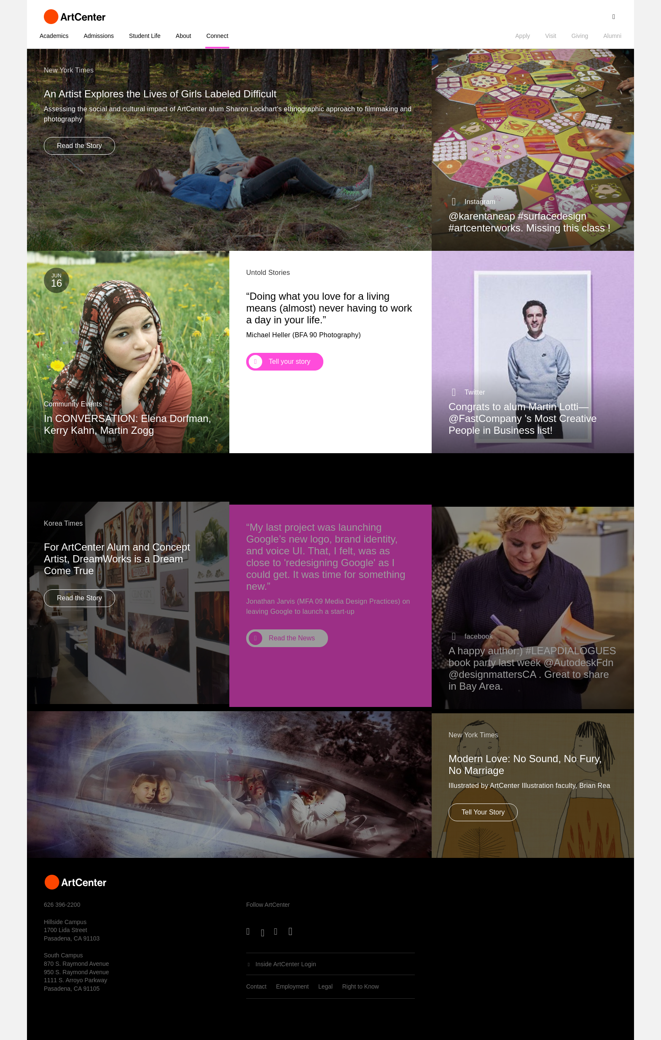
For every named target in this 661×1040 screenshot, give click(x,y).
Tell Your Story (483, 817)
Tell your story (290, 362)
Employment (292, 986)
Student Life (145, 35)
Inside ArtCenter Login (285, 964)
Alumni (612, 35)
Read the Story (79, 145)
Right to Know (360, 986)
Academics (54, 35)
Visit (550, 35)
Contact (256, 986)
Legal (325, 986)
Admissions (98, 35)
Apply (522, 35)
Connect (217, 35)
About (183, 35)
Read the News (292, 649)
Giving (580, 35)
